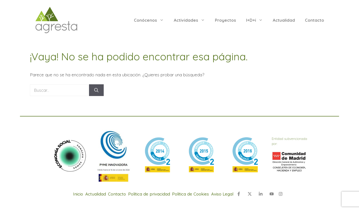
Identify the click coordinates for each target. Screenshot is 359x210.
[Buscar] (96, 90)
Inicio (78, 194)
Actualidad (284, 20)
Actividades (192, 20)
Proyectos (225, 20)
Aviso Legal (222, 194)
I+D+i (257, 20)
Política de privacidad (149, 194)
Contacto (314, 20)
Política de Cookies (190, 194)
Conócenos (151, 20)
